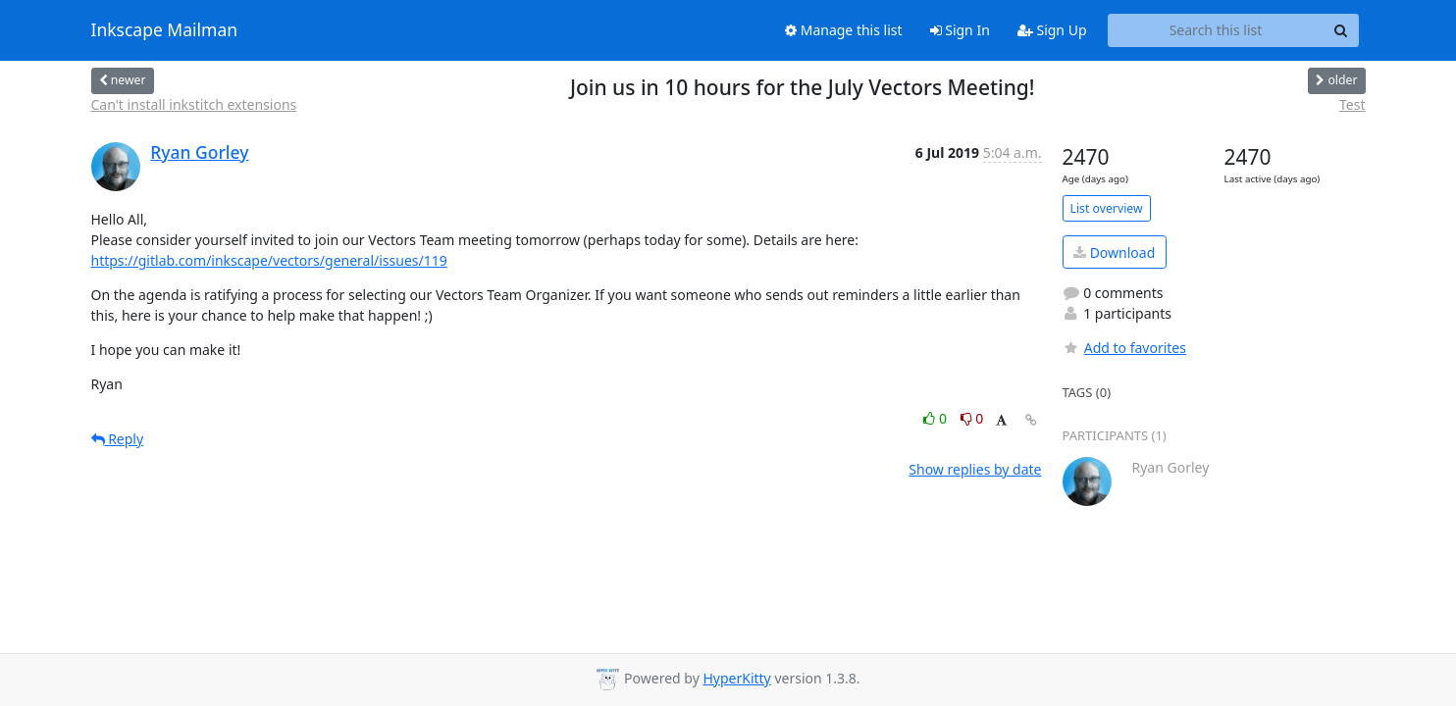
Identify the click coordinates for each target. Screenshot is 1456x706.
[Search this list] (1216, 30)
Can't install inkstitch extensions (194, 104)
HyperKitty (736, 678)
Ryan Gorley (199, 152)
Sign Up (1052, 30)
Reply (117, 438)
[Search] (1341, 30)
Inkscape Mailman (164, 30)
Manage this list (844, 30)
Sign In (960, 30)
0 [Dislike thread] (972, 418)
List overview (1106, 208)
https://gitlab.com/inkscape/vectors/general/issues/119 (269, 260)
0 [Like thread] (936, 418)
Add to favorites (1124, 347)
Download (1114, 252)
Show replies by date (975, 469)
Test (1352, 104)
